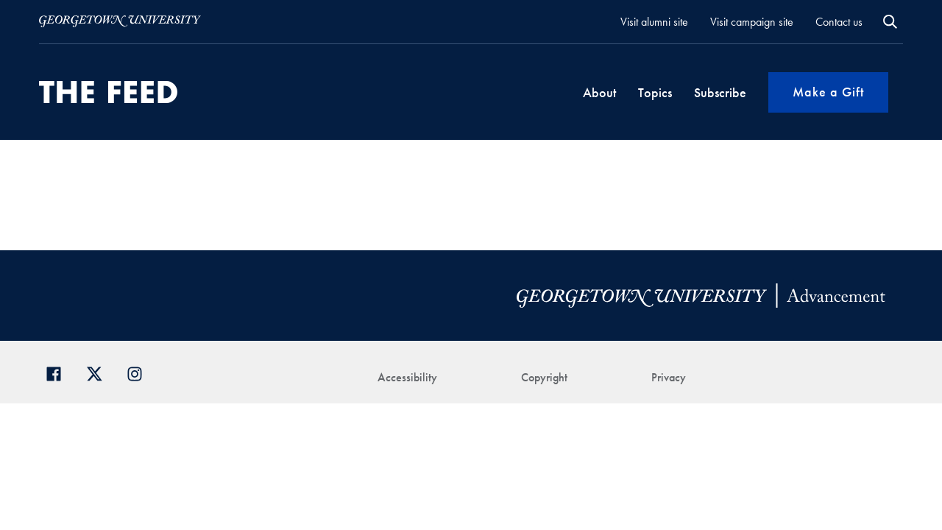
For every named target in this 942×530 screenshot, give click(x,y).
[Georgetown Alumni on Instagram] (140, 372)
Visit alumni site (654, 21)
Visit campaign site (751, 21)
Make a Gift (828, 91)
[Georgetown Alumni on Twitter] (99, 372)
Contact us (839, 21)
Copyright (544, 377)
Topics (655, 92)
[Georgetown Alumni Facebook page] (59, 372)
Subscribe (720, 92)
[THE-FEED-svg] (108, 92)
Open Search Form (890, 22)
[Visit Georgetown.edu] (120, 21)
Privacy (668, 377)
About (599, 92)
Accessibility (407, 377)
